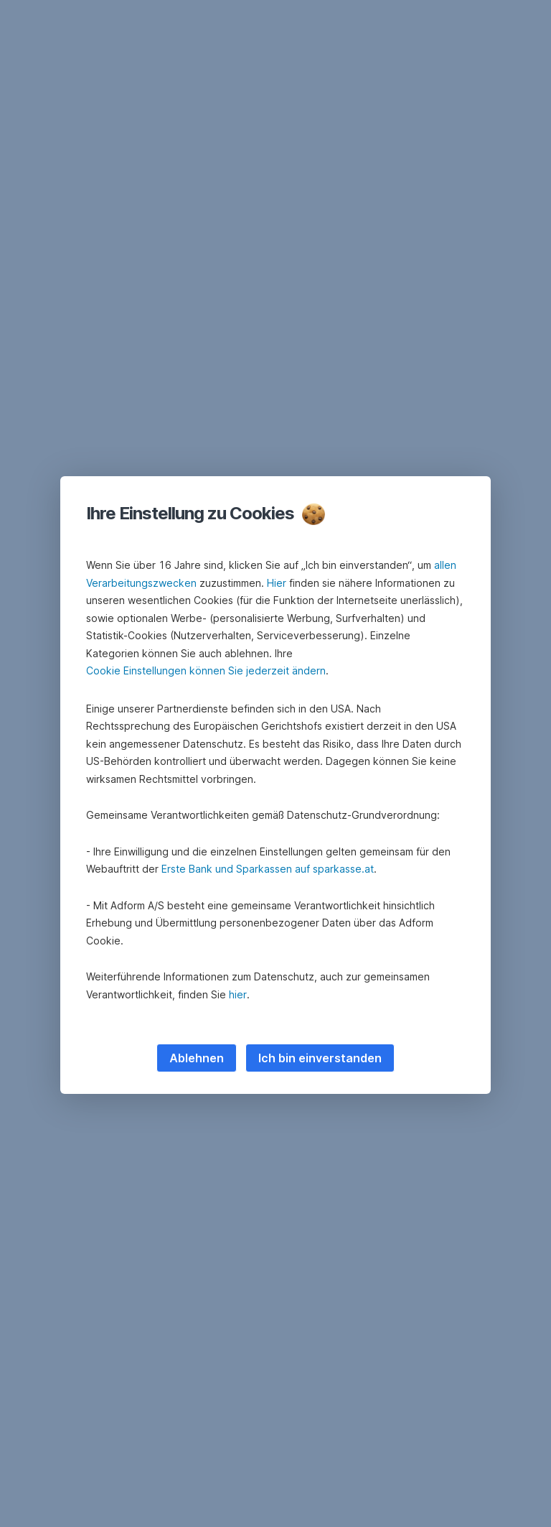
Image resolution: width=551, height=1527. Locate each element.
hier (238, 994)
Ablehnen (196, 1058)
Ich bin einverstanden (320, 1058)
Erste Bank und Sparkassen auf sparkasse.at (267, 869)
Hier (276, 583)
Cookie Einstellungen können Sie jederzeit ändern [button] (206, 670)
